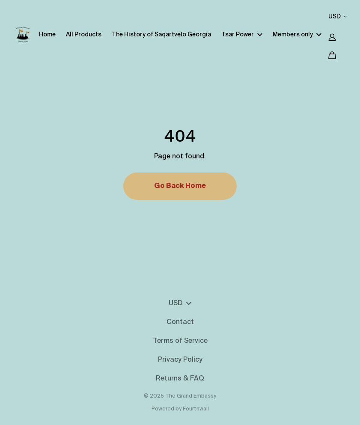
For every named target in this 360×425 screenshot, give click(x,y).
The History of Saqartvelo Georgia (161, 35)
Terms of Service (180, 341)
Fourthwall (196, 409)
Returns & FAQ (180, 378)
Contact (180, 322)
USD (337, 17)
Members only (297, 35)
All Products (83, 35)
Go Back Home (180, 186)
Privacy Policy (180, 360)
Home (47, 35)
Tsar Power (241, 35)
